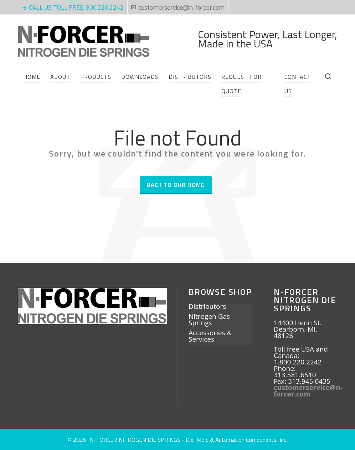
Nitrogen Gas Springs (209, 320)
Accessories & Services (210, 336)
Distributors (207, 307)
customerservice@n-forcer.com (178, 7)
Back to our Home (176, 184)
